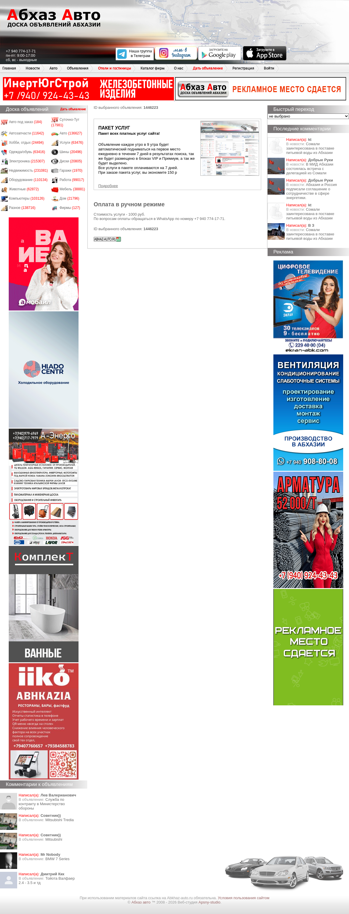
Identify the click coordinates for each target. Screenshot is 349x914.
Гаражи (71, 170)
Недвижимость (28, 170)
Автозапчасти (26, 133)
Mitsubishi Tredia (59, 820)
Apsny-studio (209, 902)
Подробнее (108, 186)
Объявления (77, 68)
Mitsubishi (53, 839)
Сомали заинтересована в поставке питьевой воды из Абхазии (310, 148)
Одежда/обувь (27, 152)
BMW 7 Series (57, 859)
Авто (53, 68)
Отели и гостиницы (114, 68)
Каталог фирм (152, 68)
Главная (9, 68)
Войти (269, 68)
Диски (71, 161)
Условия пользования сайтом (243, 898)
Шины (71, 152)
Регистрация (243, 68)
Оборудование (28, 180)
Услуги (71, 143)
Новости (33, 68)
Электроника (27, 161)
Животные (24, 189)
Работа (72, 180)
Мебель (72, 189)
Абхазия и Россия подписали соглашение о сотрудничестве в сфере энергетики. (311, 191)
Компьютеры (26, 198)
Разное (22, 208)
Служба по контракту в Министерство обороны (42, 803)
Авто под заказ (25, 122)
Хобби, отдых (26, 143)
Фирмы (70, 208)
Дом (69, 198)
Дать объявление (208, 68)
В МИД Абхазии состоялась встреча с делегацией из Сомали (309, 168)
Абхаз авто (141, 902)
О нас (178, 68)
